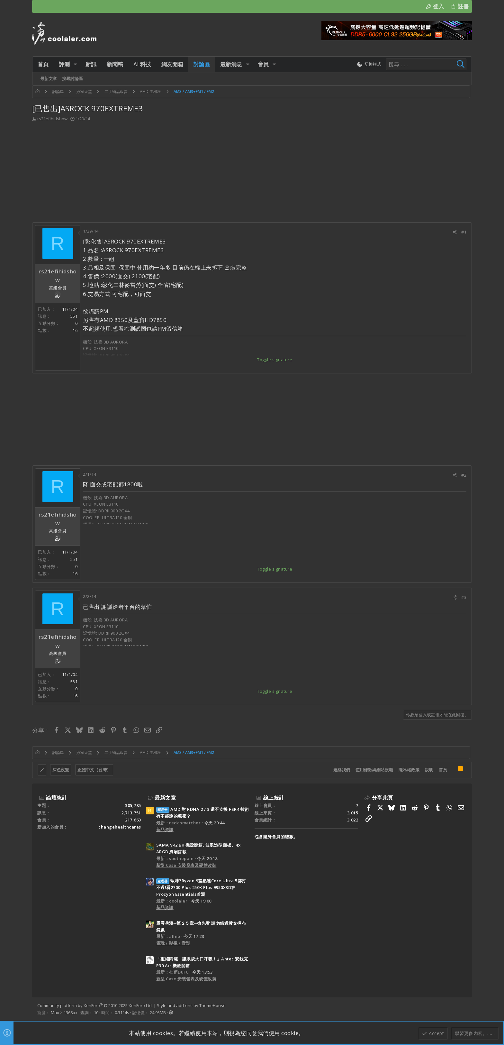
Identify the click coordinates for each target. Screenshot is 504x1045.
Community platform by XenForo (95, 1005)
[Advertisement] (252, 174)
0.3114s (122, 1012)
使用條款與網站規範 (374, 770)
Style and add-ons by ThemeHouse (191, 1005)
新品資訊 (165, 829)
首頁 (443, 770)
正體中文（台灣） (94, 770)
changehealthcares (119, 827)
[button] (75, 64)
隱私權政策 (409, 770)
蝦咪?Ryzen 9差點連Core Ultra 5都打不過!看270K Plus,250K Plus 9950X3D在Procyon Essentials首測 (201, 887)
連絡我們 (341, 770)
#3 (463, 597)
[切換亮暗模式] (369, 64)
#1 (463, 232)
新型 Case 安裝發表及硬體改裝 (186, 865)
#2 (463, 475)
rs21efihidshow (52, 119)
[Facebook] (464, 1009)
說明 (429, 770)
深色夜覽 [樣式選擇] (60, 770)
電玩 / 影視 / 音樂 (173, 943)
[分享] (454, 232)
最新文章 (165, 797)
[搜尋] (426, 64)
